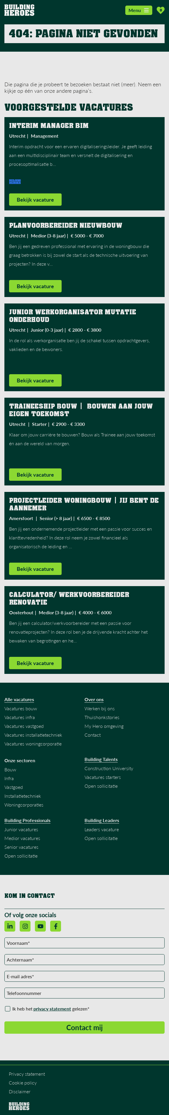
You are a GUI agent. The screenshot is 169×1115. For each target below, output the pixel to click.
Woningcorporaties (23, 804)
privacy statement (52, 1008)
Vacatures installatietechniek (33, 735)
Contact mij (84, 1027)
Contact (92, 735)
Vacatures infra (19, 717)
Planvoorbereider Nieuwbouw (66, 225)
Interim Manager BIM (49, 125)
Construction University (108, 768)
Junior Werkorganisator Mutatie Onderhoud (73, 316)
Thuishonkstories (101, 717)
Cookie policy (23, 1082)
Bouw (10, 769)
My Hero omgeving (104, 726)
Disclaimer (20, 1091)
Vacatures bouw (20, 708)
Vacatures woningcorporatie (33, 743)
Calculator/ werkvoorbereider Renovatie (70, 598)
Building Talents (101, 759)
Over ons (94, 699)
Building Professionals (27, 820)
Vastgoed (13, 787)
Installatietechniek (22, 796)
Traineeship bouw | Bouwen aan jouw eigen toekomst (82, 410)
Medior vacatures (22, 838)
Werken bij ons (99, 708)
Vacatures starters (102, 777)
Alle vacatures (19, 699)
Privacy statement (27, 1074)
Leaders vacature (101, 829)
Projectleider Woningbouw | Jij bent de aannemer (85, 504)
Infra (9, 778)
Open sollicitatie (101, 786)
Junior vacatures (21, 829)
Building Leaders (101, 820)
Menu (139, 10)
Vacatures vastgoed (24, 726)
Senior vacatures (21, 847)
